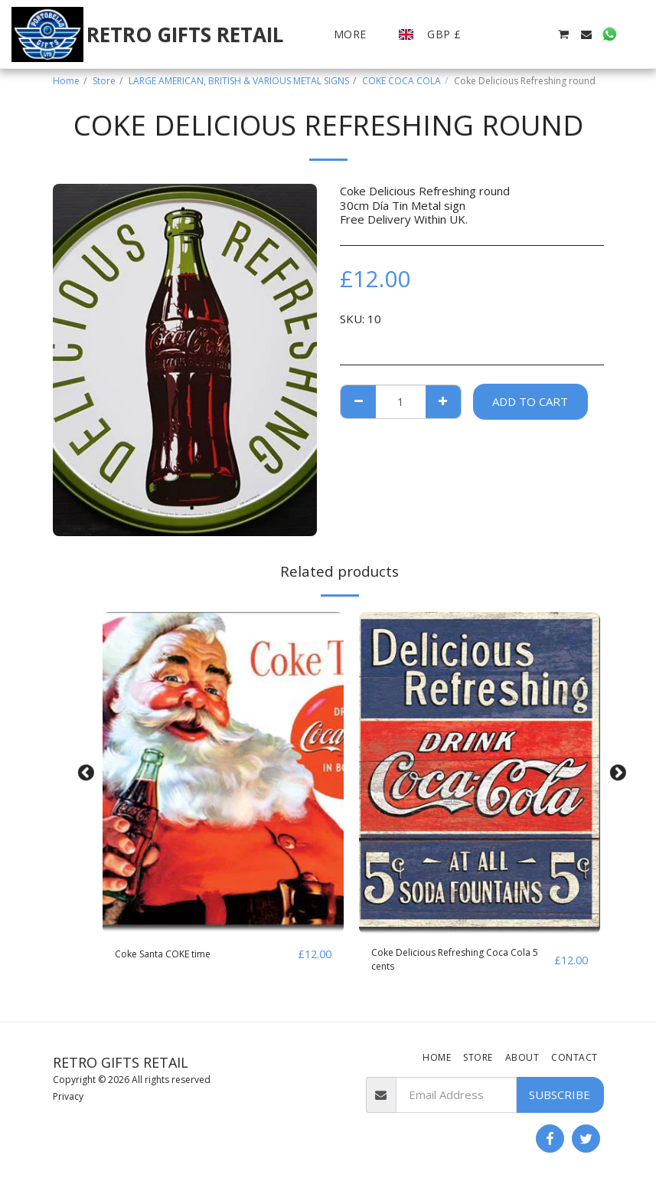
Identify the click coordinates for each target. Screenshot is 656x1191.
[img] (223, 773)
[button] (493, 34)
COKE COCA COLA (401, 80)
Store (104, 80)
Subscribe (559, 1094)
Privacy (68, 1096)
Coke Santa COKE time (174, 954)
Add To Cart (530, 401)
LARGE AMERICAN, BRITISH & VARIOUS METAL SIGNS (239, 80)
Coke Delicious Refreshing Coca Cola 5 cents (453, 963)
